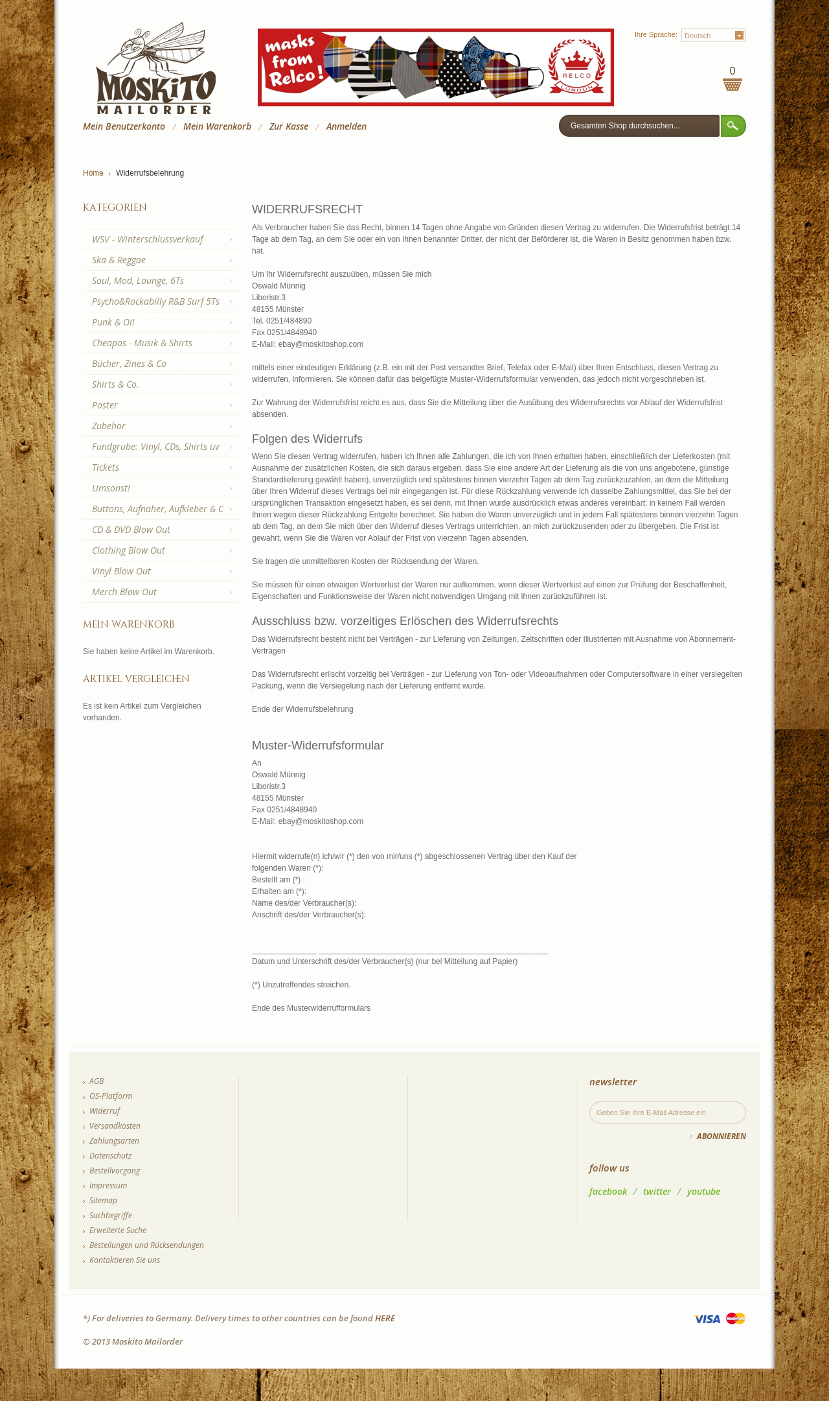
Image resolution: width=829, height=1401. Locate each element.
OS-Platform (110, 1095)
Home (93, 173)
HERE (385, 1318)
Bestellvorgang (114, 1170)
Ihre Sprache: (656, 34)
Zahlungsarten (114, 1140)
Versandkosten (115, 1125)
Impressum (108, 1185)
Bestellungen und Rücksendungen (146, 1245)
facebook (608, 1191)
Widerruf (104, 1110)
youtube (703, 1191)
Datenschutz (110, 1155)
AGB (96, 1081)
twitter (657, 1191)
